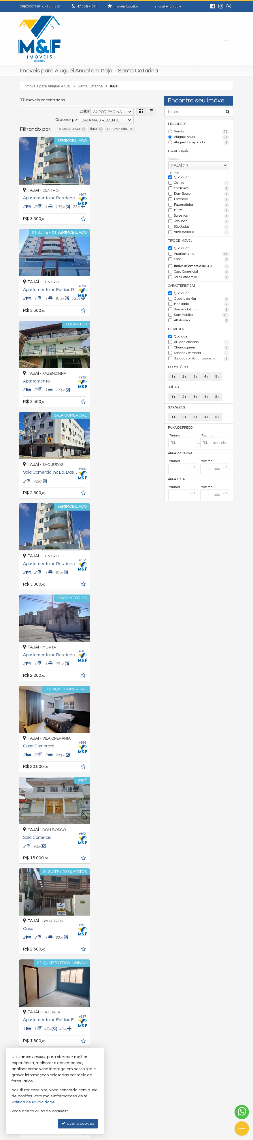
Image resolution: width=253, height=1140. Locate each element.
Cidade (174, 158)
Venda (201, 132)
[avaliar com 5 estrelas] (47, 966)
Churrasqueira (201, 345)
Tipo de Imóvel (180, 239)
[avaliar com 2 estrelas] (28, 966)
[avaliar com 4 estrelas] (41, 966)
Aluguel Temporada (201, 142)
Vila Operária (201, 231)
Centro (201, 183)
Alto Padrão (201, 318)
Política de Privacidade (87, 1135)
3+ (195, 374)
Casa (201, 258)
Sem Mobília (201, 313)
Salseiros (201, 215)
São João (201, 220)
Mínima (174, 458)
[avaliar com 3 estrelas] (34, 966)
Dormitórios (179, 364)
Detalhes (176, 327)
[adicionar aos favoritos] (79, 217)
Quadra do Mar (201, 297)
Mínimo (174, 432)
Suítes (173, 384)
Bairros (174, 172)
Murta (201, 209)
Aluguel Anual (201, 137)
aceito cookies (77, 1123)
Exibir (85, 111)
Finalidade (177, 123)
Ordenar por (66, 120)
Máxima (207, 458)
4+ (206, 374)
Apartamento (201, 252)
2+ (184, 374)
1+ (173, 374)
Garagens (176, 404)
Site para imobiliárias (196, 1135)
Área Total (177, 476)
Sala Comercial (201, 275)
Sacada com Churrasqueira (201, 356)
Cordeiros (201, 188)
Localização (179, 150)
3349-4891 (87, 6)
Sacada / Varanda (201, 351)
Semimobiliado (201, 308)
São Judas (201, 226)
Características (182, 284)
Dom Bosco (201, 193)
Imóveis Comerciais (201, 265)
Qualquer (181, 177)
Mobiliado (201, 302)
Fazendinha (201, 204)
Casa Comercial (201, 270)
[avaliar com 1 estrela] (22, 966)
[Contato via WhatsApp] (242, 1112)
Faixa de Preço (180, 424)
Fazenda (201, 199)
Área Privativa (180, 450)
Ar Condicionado (201, 340)
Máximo (206, 432)
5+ (217, 374)
